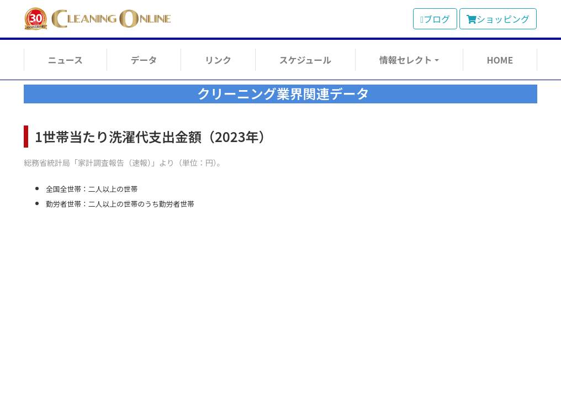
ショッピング (498, 18)
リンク (218, 59)
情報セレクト (405, 59)
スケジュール (305, 59)
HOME (499, 59)
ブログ (435, 18)
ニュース (65, 59)
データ (143, 59)
